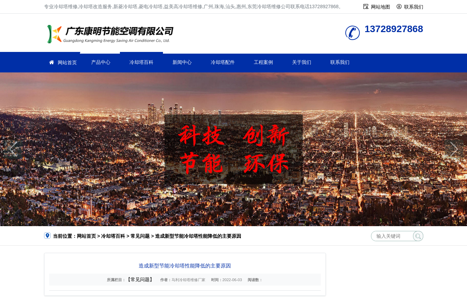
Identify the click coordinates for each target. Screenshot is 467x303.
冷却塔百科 (141, 62)
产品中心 (100, 62)
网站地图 (380, 7)
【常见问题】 (140, 279)
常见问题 (140, 236)
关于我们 (301, 62)
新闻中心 (182, 62)
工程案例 (263, 62)
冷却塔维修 (112, 35)
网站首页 (67, 62)
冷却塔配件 (223, 62)
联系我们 (413, 7)
